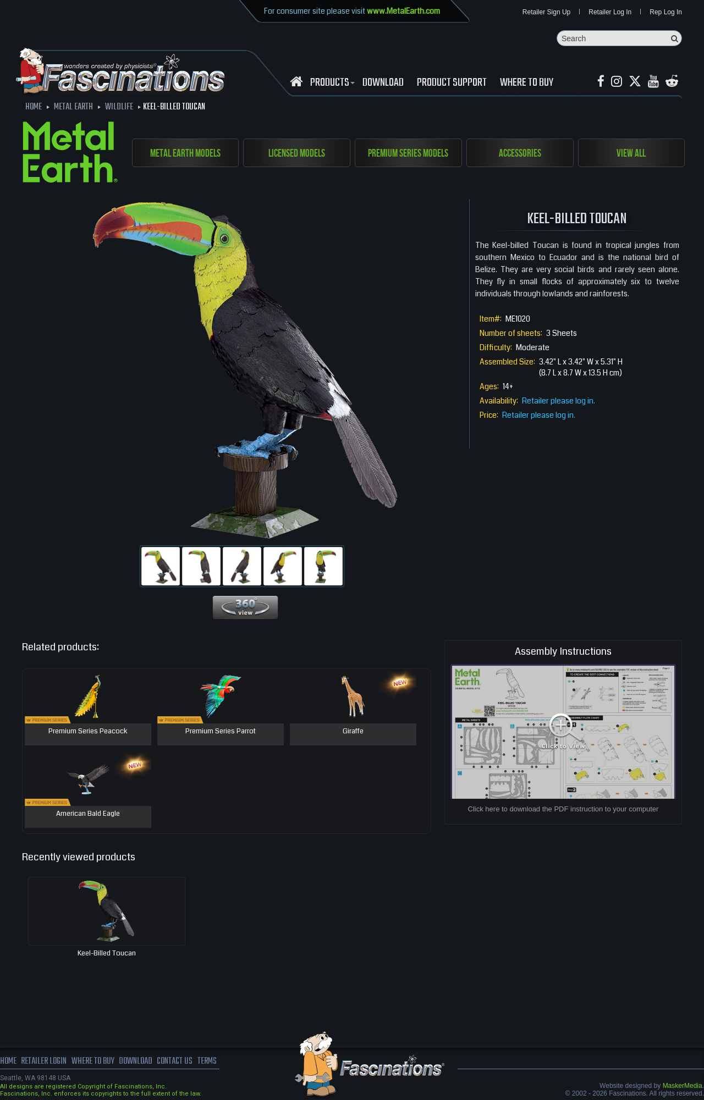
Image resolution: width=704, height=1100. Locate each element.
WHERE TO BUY (526, 83)
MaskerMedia (682, 1086)
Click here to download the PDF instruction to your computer (563, 809)
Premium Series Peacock (88, 731)
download (383, 83)
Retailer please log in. (558, 400)
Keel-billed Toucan (107, 953)
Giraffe (353, 731)
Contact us (175, 1061)
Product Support (452, 83)
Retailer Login (44, 1061)
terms (207, 1061)
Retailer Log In (609, 12)
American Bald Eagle (88, 814)
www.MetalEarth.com (403, 10)
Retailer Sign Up (546, 12)
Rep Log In (666, 12)
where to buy (93, 1061)
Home (8, 1061)
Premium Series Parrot (220, 731)
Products (331, 83)
